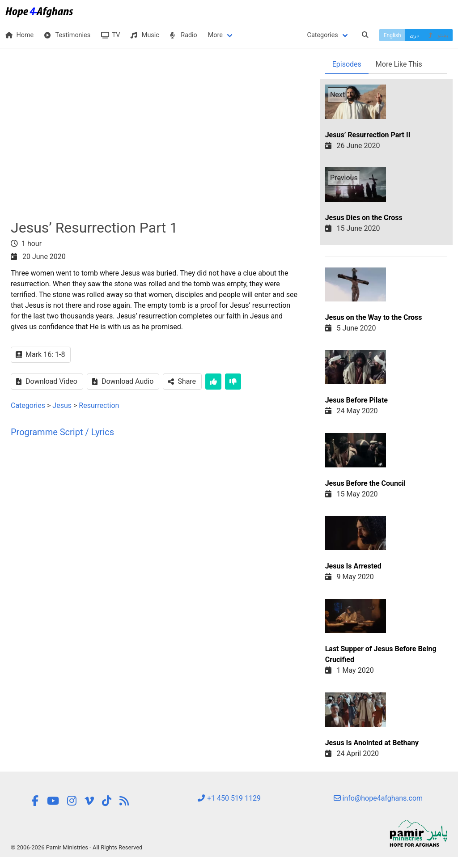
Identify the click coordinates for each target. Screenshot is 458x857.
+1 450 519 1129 (229, 798)
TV (110, 35)
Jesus (62, 405)
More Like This (399, 64)
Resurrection (99, 405)
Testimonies (67, 35)
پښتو (437, 35)
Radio (183, 35)
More (215, 35)
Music (145, 35)
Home (19, 35)
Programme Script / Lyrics (62, 432)
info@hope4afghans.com (378, 798)
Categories (322, 35)
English (392, 35)
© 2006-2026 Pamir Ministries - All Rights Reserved (76, 847)
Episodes (346, 64)
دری (414, 35)
